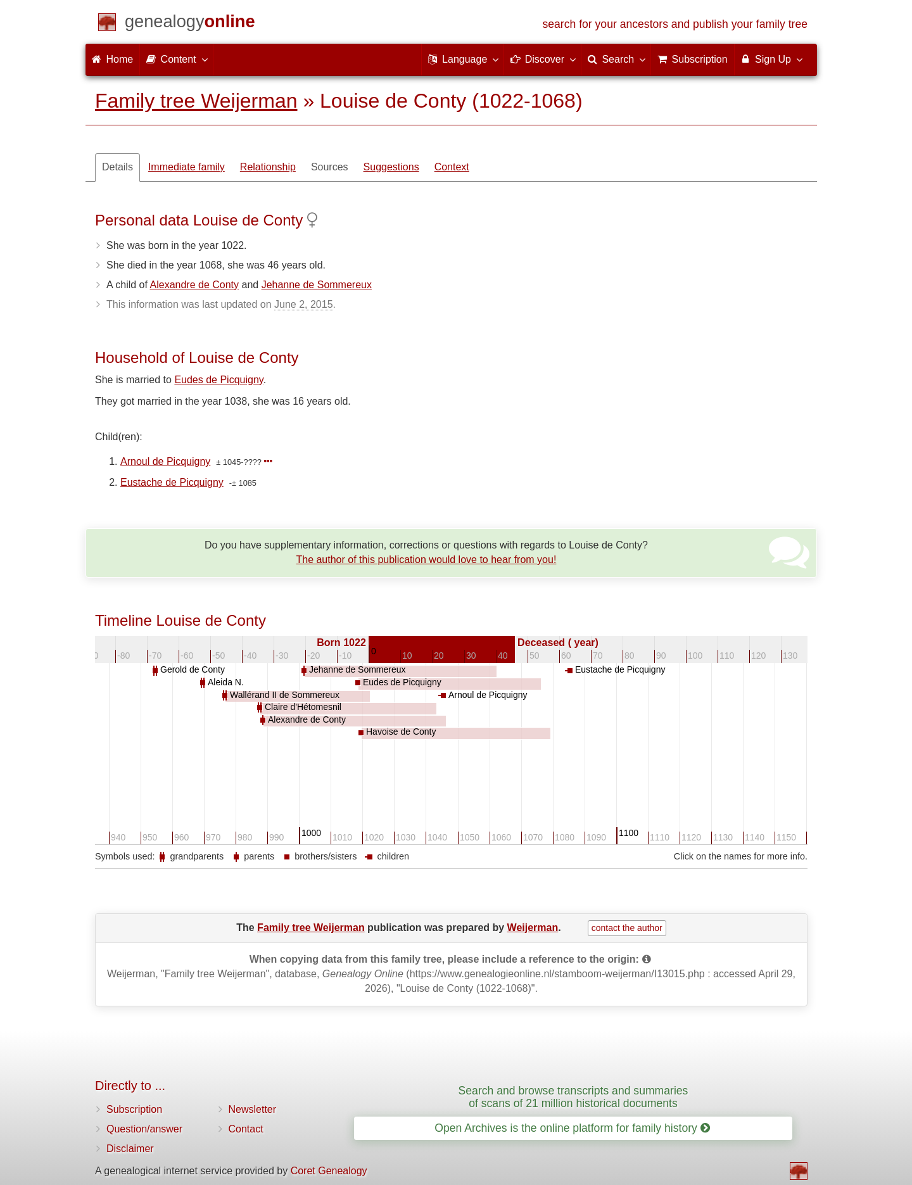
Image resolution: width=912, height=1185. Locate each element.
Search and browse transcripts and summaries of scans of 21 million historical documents (573, 1096)
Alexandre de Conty (194, 284)
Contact (246, 1129)
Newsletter (253, 1109)
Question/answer (144, 1129)
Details (117, 167)
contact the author (627, 928)
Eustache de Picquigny (172, 482)
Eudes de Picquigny (218, 379)
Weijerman (533, 927)
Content (176, 59)
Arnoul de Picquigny (165, 461)
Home (112, 59)
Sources (329, 167)
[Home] (190, 23)
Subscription (134, 1109)
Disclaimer (130, 1148)
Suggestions (391, 167)
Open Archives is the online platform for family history (572, 1128)
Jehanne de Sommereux (317, 284)
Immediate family (186, 167)
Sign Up (771, 59)
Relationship (268, 167)
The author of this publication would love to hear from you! (426, 559)
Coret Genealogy (329, 1170)
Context (451, 167)
